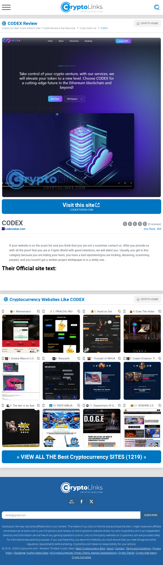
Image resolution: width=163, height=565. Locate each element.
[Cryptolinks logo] (81, 7)
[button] (6, 7)
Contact (119, 548)
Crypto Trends (126, 553)
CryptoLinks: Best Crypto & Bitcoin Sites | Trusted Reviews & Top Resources (38, 28)
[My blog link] (71, 501)
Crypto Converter (81, 557)
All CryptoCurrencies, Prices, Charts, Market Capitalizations (83, 553)
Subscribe (150, 515)
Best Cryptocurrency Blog (90, 548)
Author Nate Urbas (37, 553)
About (110, 548)
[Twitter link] (91, 501)
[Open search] (156, 7)
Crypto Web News (146, 553)
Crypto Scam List (88, 28)
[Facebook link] (81, 501)
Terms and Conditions (138, 548)
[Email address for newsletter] (71, 515)
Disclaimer (20, 553)
